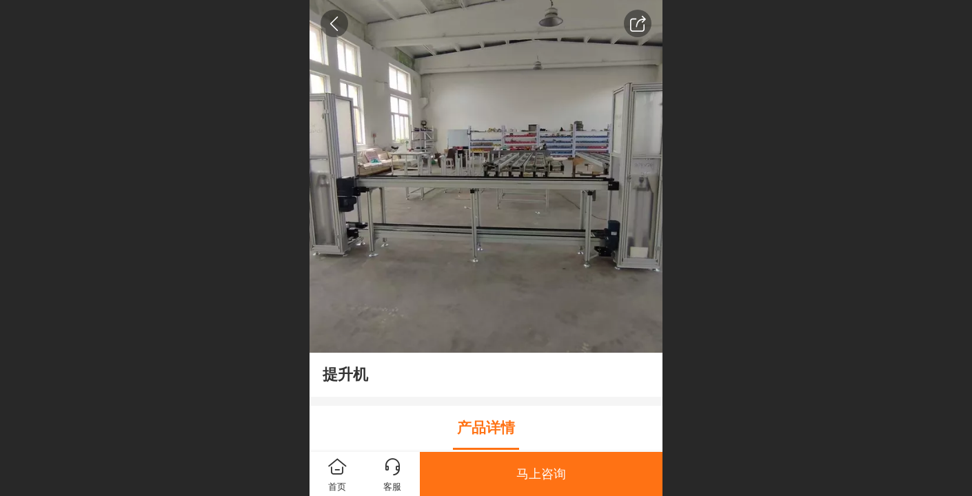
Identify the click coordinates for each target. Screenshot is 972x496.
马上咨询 (541, 474)
